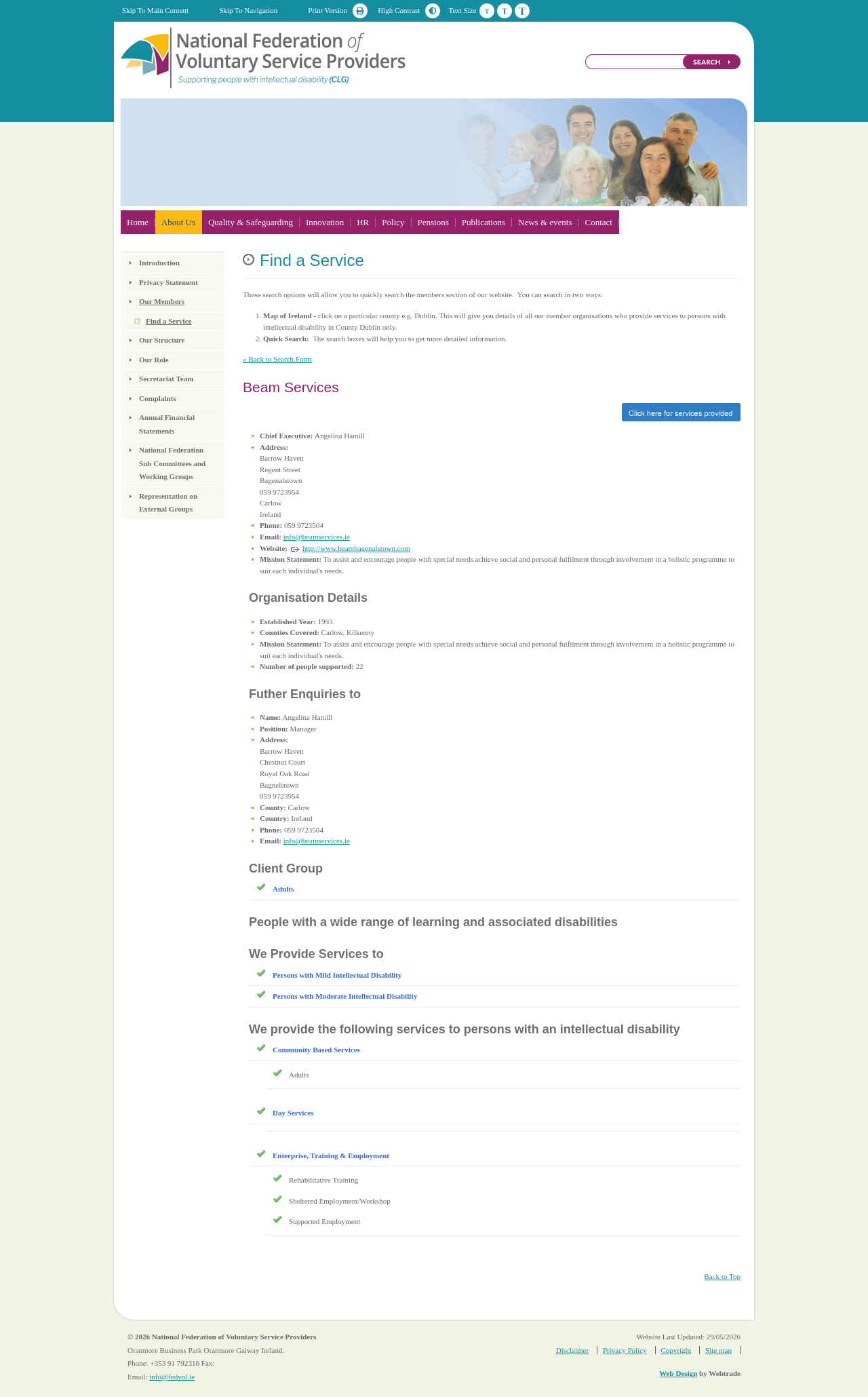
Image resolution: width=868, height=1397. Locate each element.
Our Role (154, 360)
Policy (393, 222)
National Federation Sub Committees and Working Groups (172, 463)
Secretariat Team (166, 379)
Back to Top (722, 1276)
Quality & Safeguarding (250, 222)
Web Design (678, 1373)
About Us (178, 222)
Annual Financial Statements (167, 424)
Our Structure (161, 340)
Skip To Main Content (155, 10)
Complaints (157, 398)
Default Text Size (486, 11)
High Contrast (399, 10)
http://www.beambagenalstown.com (356, 548)
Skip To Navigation (248, 10)
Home (138, 222)
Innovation (325, 222)
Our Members (161, 301)
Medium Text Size (504, 11)
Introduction (159, 263)
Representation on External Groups (168, 503)
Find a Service (169, 321)
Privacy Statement (168, 282)
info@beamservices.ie (316, 537)
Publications (483, 222)
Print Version (327, 10)
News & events (545, 222)
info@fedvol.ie (172, 1377)
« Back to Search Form (277, 359)
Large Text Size (522, 11)
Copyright (675, 1350)
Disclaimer (572, 1350)
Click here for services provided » (492, 412)
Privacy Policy (625, 1350)
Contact (598, 222)
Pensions (433, 222)
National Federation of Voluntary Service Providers (264, 57)
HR (363, 222)
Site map (718, 1350)
